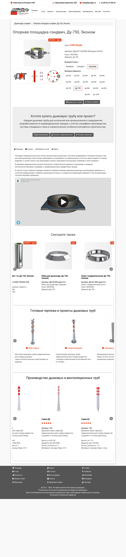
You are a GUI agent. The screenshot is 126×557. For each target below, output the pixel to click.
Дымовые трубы (54, 490)
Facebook (86, 479)
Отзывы (29, 149)
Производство (88, 11)
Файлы (55, 149)
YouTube (86, 490)
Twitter (85, 475)
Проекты (50, 11)
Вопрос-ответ (18, 486)
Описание (18, 149)
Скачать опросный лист (62, 135)
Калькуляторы (61, 11)
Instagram (87, 486)
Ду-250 (76, 75)
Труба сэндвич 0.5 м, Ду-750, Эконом (31, 276)
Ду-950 (87, 94)
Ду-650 (102, 82)
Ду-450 (68, 82)
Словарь (17, 475)
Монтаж (98, 11)
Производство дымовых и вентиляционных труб (63, 380)
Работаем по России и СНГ (24, 3)
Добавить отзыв (42, 149)
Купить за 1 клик (74, 102)
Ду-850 (95, 88)
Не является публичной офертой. (63, 502)
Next (58, 76)
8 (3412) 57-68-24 (107, 3)
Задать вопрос (92, 102)
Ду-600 (93, 82)
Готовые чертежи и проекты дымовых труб (63, 313)
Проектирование (75, 11)
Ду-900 (104, 88)
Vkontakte (87, 482)
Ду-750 (78, 88)
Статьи (51, 479)
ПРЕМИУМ (69, 66)
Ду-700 (68, 88)
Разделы (35, 11)
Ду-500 (76, 82)
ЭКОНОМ (92, 67)
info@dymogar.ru (88, 3)
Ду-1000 (96, 94)
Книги (50, 475)
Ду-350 (93, 75)
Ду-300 (85, 75)
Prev (15, 76)
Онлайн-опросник (84, 135)
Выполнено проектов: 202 (65, 3)
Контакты (106, 11)
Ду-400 (102, 75)
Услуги (51, 486)
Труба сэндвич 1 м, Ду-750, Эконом (72, 276)
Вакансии (17, 490)
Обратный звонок (41, 135)
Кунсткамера (53, 482)
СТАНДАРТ (81, 66)
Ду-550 (85, 82)
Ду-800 (87, 88)
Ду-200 (68, 75)
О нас (43, 11)
